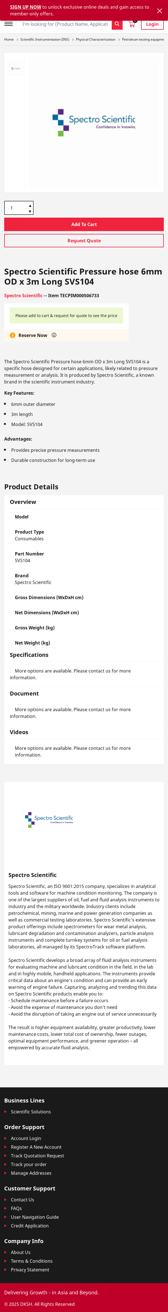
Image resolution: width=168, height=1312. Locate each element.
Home (9, 39)
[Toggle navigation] (10, 23)
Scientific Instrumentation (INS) (44, 39)
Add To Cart (84, 224)
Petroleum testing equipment (144, 39)
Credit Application (30, 1226)
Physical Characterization (95, 39)
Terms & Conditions (32, 1261)
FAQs (16, 1208)
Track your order (29, 1164)
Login (152, 24)
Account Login (26, 1138)
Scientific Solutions (31, 1112)
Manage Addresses (31, 1173)
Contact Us (22, 1200)
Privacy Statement (30, 1270)
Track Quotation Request (37, 1156)
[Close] (159, 10)
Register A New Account (36, 1147)
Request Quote (84, 241)
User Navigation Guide (35, 1217)
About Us (21, 1252)
